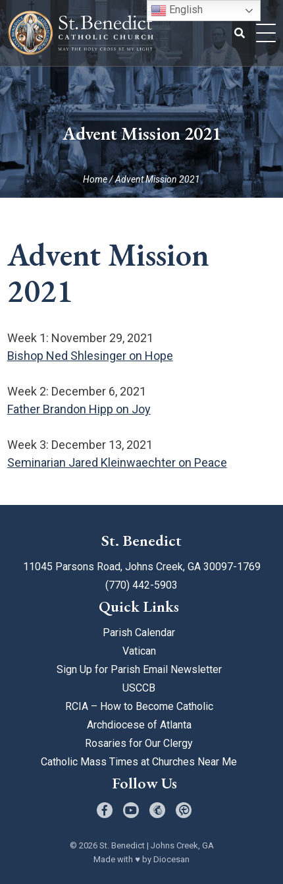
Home (95, 179)
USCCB (138, 688)
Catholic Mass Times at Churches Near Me (139, 761)
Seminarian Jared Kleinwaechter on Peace (117, 462)
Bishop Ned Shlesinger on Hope (90, 356)
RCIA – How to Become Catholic (139, 706)
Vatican (139, 651)
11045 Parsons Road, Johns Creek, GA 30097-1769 (142, 566)
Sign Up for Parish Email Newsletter (139, 669)
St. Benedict (122, 845)
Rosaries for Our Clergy (139, 743)
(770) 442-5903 (141, 585)
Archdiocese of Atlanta (139, 725)
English (177, 10)
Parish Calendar (139, 632)
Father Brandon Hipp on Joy (79, 409)
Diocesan (171, 859)
